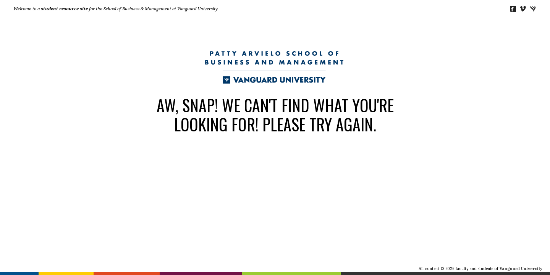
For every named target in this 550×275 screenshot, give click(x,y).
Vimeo (523, 9)
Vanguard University (533, 9)
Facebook (513, 9)
